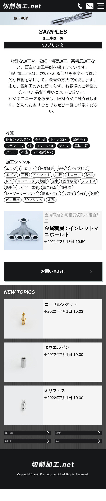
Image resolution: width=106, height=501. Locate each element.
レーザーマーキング (21, 193)
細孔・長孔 (50, 193)
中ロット (74, 175)
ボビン (11, 175)
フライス (89, 181)
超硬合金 (79, 139)
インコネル (45, 146)
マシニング (26, 181)
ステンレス (14, 146)
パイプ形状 (78, 168)
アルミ (11, 152)
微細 (93, 193)
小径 (58, 175)
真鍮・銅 (81, 146)
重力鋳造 (50, 187)
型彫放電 (70, 181)
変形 (24, 175)
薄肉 (82, 193)
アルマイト (42, 175)
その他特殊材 (43, 152)
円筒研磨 (47, 168)
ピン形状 (13, 200)
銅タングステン (18, 139)
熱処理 (66, 187)
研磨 (61, 168)
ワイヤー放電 (27, 187)
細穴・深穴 (16, 436)
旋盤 (9, 187)
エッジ (11, 168)
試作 (9, 181)
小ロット (28, 168)
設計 (43, 181)
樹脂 (24, 152)
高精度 (69, 193)
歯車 (54, 181)
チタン (64, 146)
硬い (89, 175)
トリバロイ (59, 139)
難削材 (40, 139)
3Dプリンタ (33, 200)
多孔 (51, 200)
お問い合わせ (53, 271)
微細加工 (14, 450)
